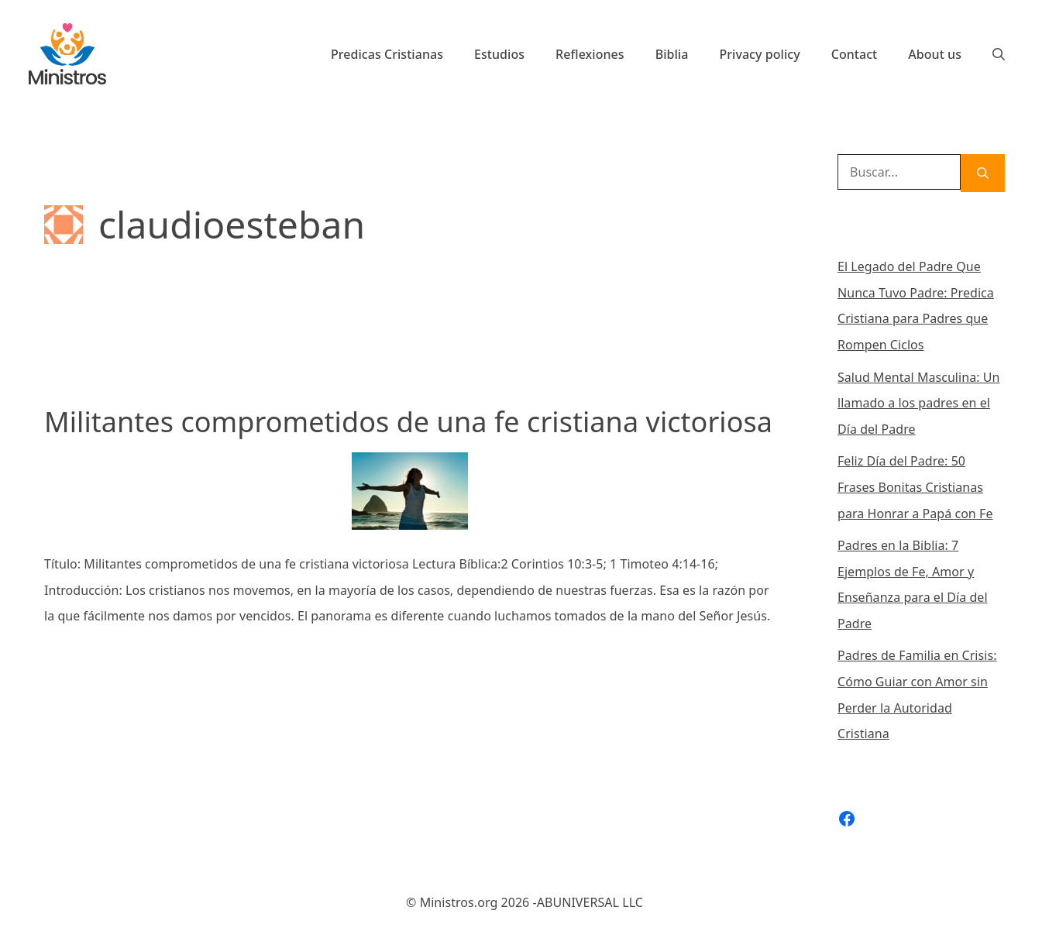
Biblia (672, 54)
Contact (854, 54)
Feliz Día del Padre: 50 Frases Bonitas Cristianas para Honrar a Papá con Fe (914, 486)
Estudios (499, 54)
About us (934, 54)
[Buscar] (983, 173)
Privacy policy (759, 54)
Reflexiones (589, 54)
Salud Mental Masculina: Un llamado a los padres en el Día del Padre (918, 403)
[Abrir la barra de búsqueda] (998, 54)
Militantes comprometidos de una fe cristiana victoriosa (408, 422)
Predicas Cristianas (387, 54)
